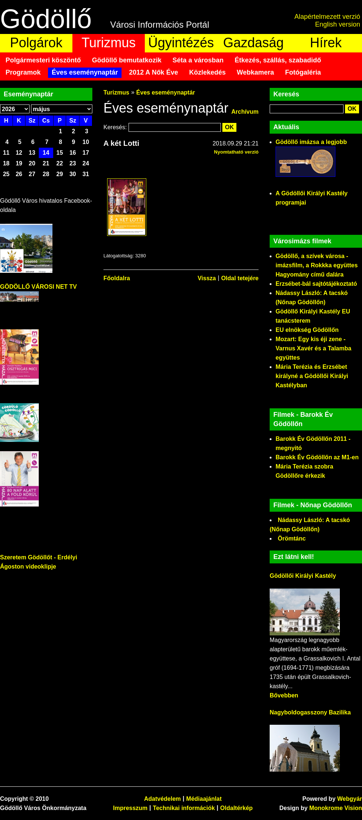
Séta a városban (198, 60)
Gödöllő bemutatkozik (126, 60)
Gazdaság (253, 42)
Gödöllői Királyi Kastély (303, 576)
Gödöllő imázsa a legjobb (311, 142)
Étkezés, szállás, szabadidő (278, 60)
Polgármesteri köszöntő (43, 60)
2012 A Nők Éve (153, 72)
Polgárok (36, 42)
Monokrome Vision (335, 808)
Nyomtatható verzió (236, 152)
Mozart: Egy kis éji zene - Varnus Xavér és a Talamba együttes (313, 348)
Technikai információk (184, 808)
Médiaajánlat (204, 799)
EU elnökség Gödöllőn (307, 330)
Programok (23, 72)
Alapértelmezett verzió (327, 16)
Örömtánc (292, 538)
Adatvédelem (162, 799)
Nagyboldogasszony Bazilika (310, 712)
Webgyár (349, 799)
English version (337, 24)
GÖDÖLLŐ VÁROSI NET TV (38, 287)
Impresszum (130, 808)
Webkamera (255, 72)
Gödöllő (46, 19)
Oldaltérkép (236, 808)
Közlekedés (207, 72)
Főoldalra (116, 278)
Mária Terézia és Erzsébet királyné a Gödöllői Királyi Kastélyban (312, 376)
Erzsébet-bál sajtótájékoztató (316, 284)
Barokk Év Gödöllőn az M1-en (317, 457)
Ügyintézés (181, 42)
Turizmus (109, 42)
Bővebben (284, 695)
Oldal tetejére (240, 278)
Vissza (207, 278)
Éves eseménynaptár (85, 72)
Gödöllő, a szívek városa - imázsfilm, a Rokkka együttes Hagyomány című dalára (317, 265)
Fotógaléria (303, 72)
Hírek (326, 42)
